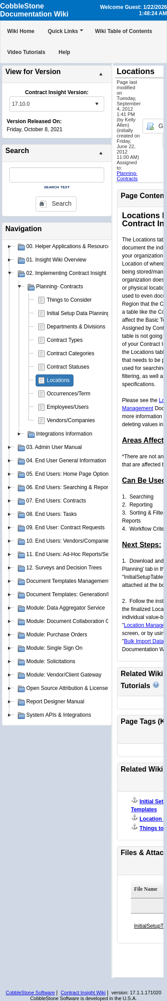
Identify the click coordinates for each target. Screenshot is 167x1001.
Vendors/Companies (71, 420)
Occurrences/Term (68, 393)
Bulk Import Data (143, 641)
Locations (58, 380)
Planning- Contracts (127, 175)
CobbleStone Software (30, 992)
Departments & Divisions (76, 327)
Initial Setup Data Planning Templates (91, 313)
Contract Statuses (68, 367)
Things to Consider (69, 300)
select (97, 104)
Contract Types (64, 340)
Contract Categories (70, 353)
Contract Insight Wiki (83, 992)
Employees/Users (68, 407)
